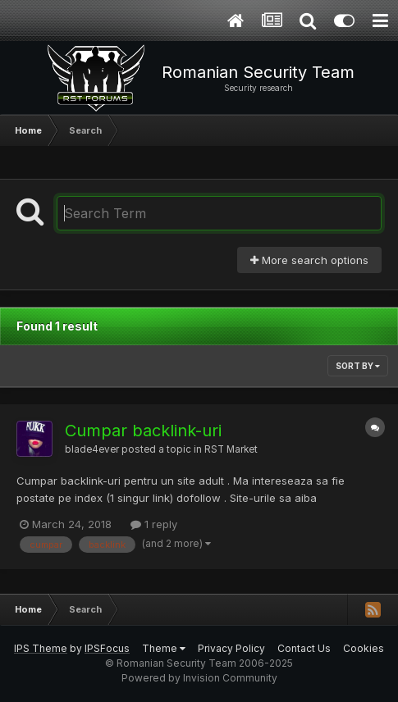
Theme (163, 648)
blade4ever (92, 449)
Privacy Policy (231, 648)
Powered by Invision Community (199, 678)
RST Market (231, 449)
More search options (309, 260)
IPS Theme (40, 648)
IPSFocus (107, 648)
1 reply (153, 524)
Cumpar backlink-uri (143, 430)
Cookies (363, 648)
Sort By (358, 366)
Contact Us (304, 648)
